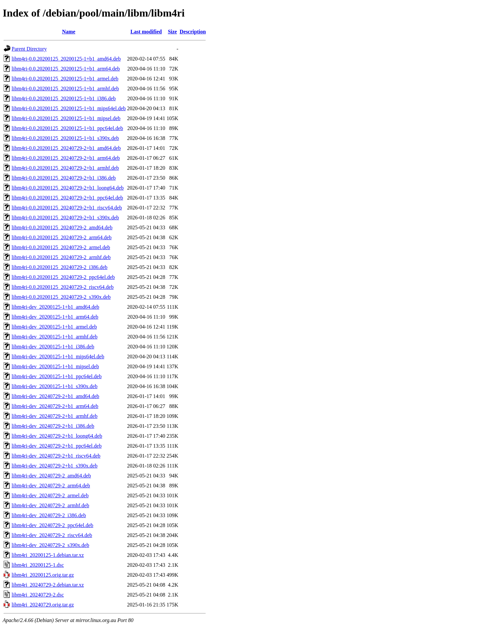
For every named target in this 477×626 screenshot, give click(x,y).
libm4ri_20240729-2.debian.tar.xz (48, 585)
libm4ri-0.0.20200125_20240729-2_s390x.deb (61, 297)
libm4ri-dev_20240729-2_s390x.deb (50, 545)
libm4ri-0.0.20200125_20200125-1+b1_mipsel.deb (66, 118)
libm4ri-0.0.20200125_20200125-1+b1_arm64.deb (66, 68)
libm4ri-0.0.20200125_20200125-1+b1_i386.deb (64, 98)
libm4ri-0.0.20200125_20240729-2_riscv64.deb (63, 287)
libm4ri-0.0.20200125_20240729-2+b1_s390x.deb (65, 217)
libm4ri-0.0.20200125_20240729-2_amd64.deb (62, 227)
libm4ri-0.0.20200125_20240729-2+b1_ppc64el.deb (67, 198)
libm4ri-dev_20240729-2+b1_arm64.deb (55, 406)
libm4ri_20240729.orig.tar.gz (43, 604)
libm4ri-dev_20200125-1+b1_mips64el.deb (58, 356)
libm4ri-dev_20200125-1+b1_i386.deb (53, 346)
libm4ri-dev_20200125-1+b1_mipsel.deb (55, 366)
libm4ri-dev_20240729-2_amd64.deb (51, 475)
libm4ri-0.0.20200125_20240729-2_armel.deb (61, 247)
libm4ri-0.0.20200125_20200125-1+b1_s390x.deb (65, 138)
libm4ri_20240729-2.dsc (38, 595)
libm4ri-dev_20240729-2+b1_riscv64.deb (56, 456)
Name (68, 31)
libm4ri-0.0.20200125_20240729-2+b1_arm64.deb (66, 158)
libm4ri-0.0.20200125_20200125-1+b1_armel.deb (65, 78)
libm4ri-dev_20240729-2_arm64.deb (51, 485)
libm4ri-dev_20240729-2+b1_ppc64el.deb (57, 446)
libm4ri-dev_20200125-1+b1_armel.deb (54, 327)
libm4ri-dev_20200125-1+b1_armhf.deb (54, 336)
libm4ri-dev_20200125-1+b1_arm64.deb (55, 317)
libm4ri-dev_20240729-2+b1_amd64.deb (55, 396)
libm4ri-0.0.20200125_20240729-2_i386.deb (59, 267)
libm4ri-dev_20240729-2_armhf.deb (50, 505)
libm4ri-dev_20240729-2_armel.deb (50, 495)
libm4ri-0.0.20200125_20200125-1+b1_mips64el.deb (69, 108)
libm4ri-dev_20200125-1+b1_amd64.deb (55, 307)
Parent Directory (29, 49)
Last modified (146, 31)
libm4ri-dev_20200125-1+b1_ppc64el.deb (57, 376)
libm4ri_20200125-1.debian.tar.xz (48, 555)
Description (193, 31)
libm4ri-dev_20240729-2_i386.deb (49, 515)
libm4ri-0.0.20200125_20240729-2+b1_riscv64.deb (67, 207)
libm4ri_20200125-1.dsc (38, 565)
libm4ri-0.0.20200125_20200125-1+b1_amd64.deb (66, 59)
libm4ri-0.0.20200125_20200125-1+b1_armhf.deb (65, 88)
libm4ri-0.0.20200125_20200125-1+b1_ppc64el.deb (67, 128)
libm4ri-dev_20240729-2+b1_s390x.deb (54, 466)
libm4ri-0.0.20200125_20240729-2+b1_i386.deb (64, 178)
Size (172, 31)
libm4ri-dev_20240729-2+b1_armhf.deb (54, 416)
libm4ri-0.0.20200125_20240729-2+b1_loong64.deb (68, 188)
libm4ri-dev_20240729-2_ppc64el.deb (52, 525)
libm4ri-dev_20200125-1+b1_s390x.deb (54, 386)
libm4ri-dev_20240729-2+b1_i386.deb (53, 426)
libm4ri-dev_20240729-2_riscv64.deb (52, 535)
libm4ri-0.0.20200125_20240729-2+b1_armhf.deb (65, 168)
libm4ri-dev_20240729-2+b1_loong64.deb (57, 436)
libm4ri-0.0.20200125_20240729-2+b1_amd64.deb (66, 148)
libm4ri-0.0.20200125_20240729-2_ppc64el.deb (63, 277)
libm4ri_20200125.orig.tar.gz (43, 575)
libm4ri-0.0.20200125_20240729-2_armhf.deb (61, 257)
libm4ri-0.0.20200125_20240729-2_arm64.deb (62, 237)
